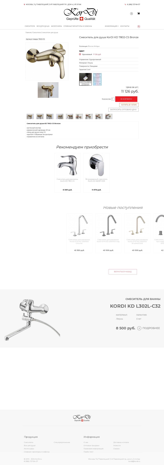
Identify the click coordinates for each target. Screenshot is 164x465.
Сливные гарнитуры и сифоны (77, 26)
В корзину (126, 99)
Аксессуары (56, 26)
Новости (117, 458)
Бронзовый (87, 54)
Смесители (30, 26)
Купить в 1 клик (129, 105)
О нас (86, 454)
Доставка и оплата (121, 454)
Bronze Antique (94, 46)
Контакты (124, 26)
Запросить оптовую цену (123, 110)
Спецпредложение (62, 454)
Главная (28, 32)
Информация (111, 26)
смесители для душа (50, 32)
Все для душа (43, 26)
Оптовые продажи (91, 458)
